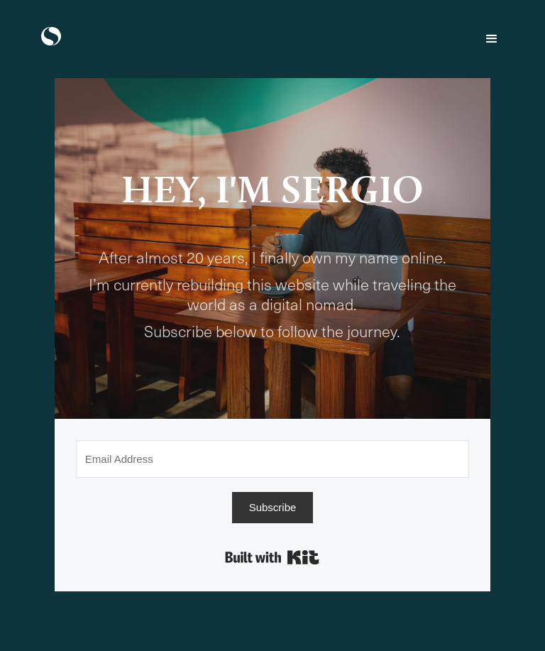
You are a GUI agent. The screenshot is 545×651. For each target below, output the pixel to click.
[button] (491, 39)
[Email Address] (272, 459)
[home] (51, 36)
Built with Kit (272, 557)
